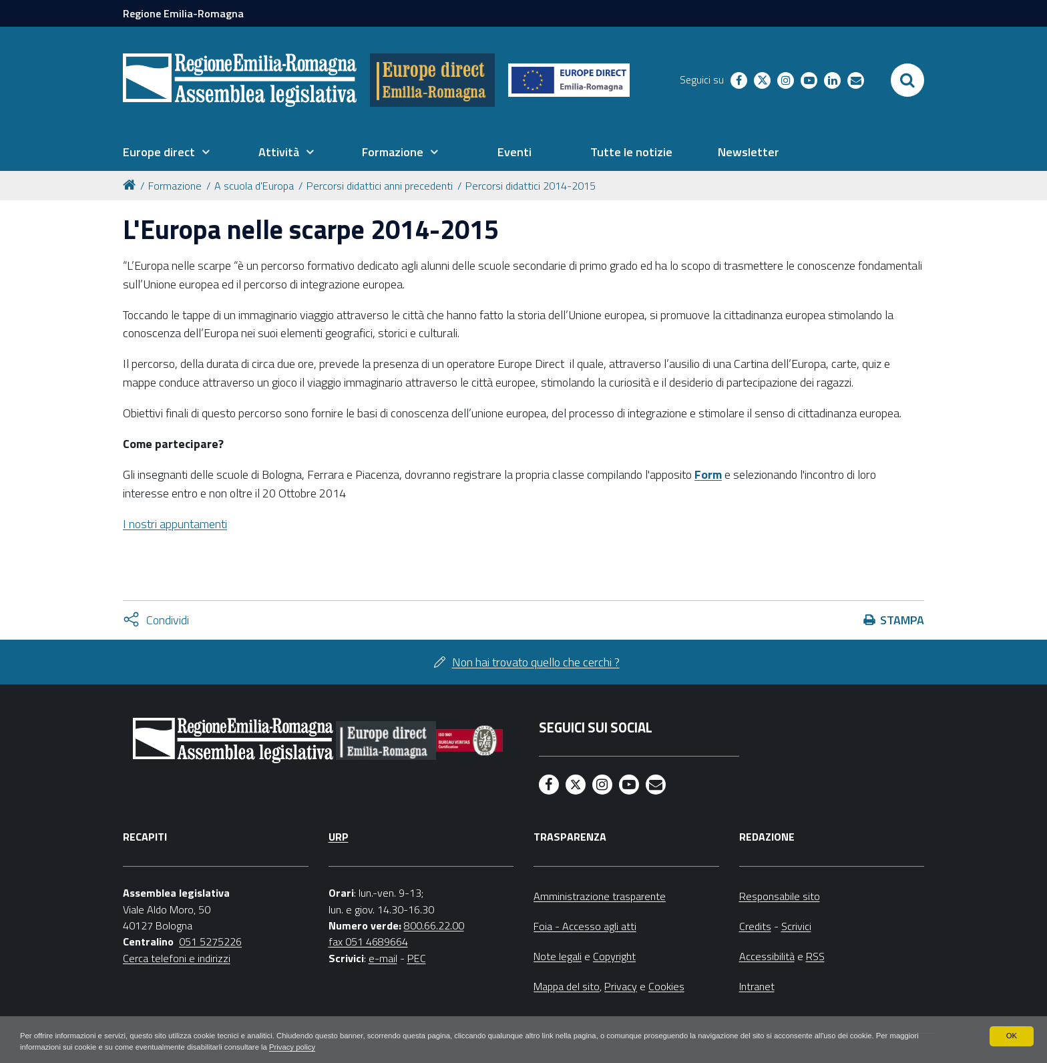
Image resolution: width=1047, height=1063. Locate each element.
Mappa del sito (567, 986)
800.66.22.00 (434, 925)
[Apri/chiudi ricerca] (907, 80)
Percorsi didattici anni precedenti (379, 186)
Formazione (175, 186)
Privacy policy (342, 1047)
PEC (416, 958)
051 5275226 (210, 941)
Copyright (614, 956)
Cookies (666, 986)
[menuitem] (166, 152)
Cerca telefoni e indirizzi (176, 958)
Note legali (558, 956)
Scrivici (796, 926)
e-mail (383, 958)
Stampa (902, 620)
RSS (815, 956)
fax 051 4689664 (368, 941)
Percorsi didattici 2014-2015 (530, 186)
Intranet (757, 986)
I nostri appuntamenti (175, 524)
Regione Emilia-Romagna (183, 13)
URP (339, 837)
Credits (755, 926)
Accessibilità (767, 956)
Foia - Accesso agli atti (585, 926)
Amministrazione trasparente (600, 896)
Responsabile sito (779, 896)
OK (1011, 1035)
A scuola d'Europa (254, 186)
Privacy (620, 986)
